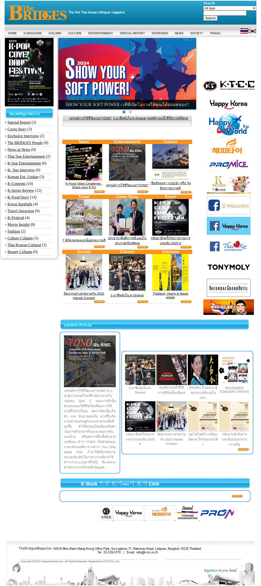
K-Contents (17, 184)
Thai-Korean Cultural (24, 245)
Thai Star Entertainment (26, 156)
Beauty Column (20, 252)
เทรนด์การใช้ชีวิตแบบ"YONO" (98, 118)
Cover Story (17, 129)
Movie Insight (18, 224)
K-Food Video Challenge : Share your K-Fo (83, 185)
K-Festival (16, 218)
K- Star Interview (21, 170)
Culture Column (20, 238)
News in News (19, 149)
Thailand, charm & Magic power (170, 295)
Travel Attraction (21, 211)
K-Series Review (21, 190)
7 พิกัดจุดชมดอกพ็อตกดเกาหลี (83, 240)
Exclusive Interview (23, 136)
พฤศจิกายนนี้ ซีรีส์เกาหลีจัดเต (176, 118)
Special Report (19, 122)
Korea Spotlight (20, 204)
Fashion (14, 231)
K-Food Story (18, 197)
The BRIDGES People (25, 143)
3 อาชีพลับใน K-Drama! (137, 118)
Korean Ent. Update (23, 177)
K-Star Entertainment (24, 163)
